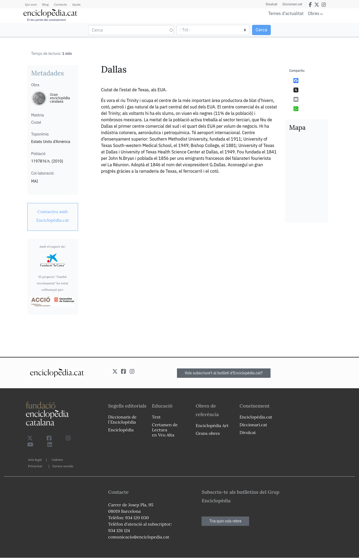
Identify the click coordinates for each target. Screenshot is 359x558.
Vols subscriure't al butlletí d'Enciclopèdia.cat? (224, 373)
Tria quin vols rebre (225, 521)
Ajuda (76, 4)
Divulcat (271, 4)
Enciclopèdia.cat (256, 417)
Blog (45, 4)
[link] (53, 215)
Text (156, 417)
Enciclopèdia (121, 429)
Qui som (31, 4)
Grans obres (208, 433)
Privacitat (35, 466)
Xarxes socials (62, 466)
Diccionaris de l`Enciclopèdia (122, 419)
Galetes (57, 460)
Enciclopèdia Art (212, 425)
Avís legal (35, 460)
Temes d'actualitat (285, 13)
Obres (313, 13)
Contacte (60, 4)
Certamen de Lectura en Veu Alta (164, 430)
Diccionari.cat (292, 4)
